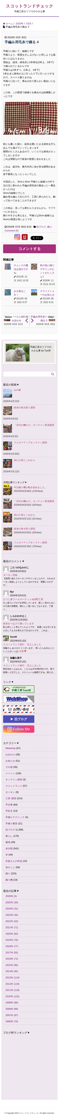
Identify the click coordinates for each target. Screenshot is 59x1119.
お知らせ (10, 761)
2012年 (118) (12, 984)
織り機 (9, 880)
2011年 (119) (12, 990)
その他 (9, 767)
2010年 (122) (12, 996)
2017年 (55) (11, 952)
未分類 (9, 848)
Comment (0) (11, 230)
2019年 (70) (11, 940)
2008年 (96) (11, 1009)
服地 (7, 842)
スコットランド (13, 786)
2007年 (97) (11, 1015)
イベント (10, 773)
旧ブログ (41, 227)
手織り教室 (11, 823)
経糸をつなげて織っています (18, 623)
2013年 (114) (12, 977)
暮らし (9, 836)
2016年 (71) (11, 959)
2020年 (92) (11, 934)
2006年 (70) (11, 1021)
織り (49, 227)
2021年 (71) (11, 927)
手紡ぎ (9, 811)
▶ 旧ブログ (18, 719)
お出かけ (10, 754)
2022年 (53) (11, 921)
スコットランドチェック (29, 6)
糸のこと (10, 867)
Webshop (10, 748)
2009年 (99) (11, 1002)
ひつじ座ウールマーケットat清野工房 (23, 599)
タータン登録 (10, 575)
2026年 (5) (11, 896)
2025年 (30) (11, 902)
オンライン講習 (13, 779)
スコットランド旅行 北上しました (22, 644)
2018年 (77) (11, 946)
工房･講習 (10, 798)
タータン (10, 792)
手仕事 (9, 804)
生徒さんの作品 (13, 861)
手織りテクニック (15, 817)
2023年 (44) (11, 915)
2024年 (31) (11, 908)
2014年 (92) (11, 971)
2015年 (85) (11, 965)
